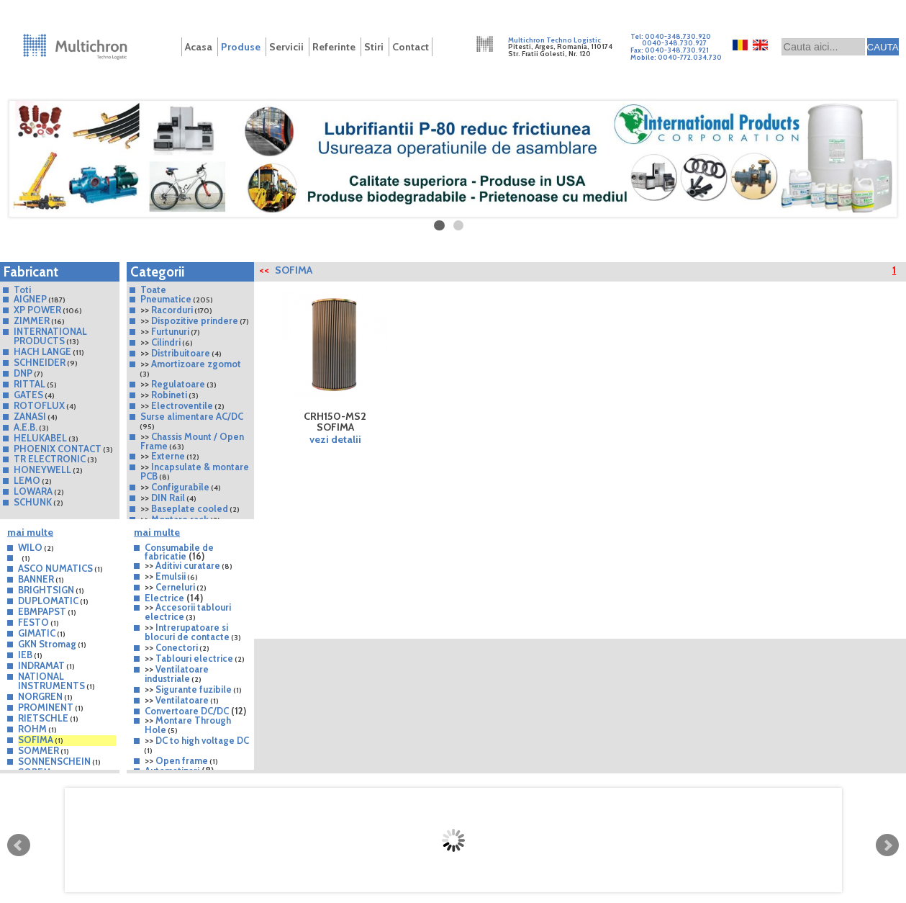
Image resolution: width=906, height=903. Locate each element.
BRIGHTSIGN (46, 590)
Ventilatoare (182, 700)
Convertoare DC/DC (187, 710)
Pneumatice (165, 299)
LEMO (27, 480)
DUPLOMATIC (48, 600)
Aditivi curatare (187, 565)
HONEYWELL (42, 469)
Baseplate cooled (189, 508)
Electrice (164, 597)
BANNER (36, 579)
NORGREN (40, 696)
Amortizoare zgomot (196, 363)
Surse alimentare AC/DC (191, 416)
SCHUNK (33, 502)
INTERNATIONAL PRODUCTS (50, 335)
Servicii (286, 46)
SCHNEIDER (39, 362)
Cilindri (166, 342)
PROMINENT (45, 707)
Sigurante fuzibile (193, 689)
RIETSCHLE (44, 718)
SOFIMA (35, 739)
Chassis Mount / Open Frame (192, 441)
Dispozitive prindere (194, 320)
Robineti (169, 394)
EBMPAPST (42, 611)
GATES (28, 394)
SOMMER (38, 750)
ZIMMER (32, 320)
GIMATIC (36, 633)
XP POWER (37, 309)
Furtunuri (170, 331)
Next (887, 845)
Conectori (176, 647)
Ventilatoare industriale (177, 673)
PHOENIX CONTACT (57, 448)
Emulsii (170, 576)
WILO (30, 547)
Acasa (198, 46)
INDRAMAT (41, 665)
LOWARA (33, 491)
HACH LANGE (42, 351)
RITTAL (29, 384)
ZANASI (30, 416)
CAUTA (883, 47)
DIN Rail (168, 497)
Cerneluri (175, 587)
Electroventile (182, 405)
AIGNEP (30, 299)
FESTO (33, 622)
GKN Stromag (47, 644)
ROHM (32, 728)
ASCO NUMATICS (55, 568)
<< (264, 270)
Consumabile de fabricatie (179, 552)
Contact (410, 46)
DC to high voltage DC (202, 740)
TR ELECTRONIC (50, 458)
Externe (168, 456)
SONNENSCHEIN (54, 761)
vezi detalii (335, 439)
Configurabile (180, 487)
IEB (25, 654)
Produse (241, 46)
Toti (22, 289)
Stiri (374, 46)
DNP (23, 373)
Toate (153, 289)
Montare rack (180, 519)
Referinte (333, 46)
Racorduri (172, 309)
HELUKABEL (40, 438)
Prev (18, 845)
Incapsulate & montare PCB (194, 471)
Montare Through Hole (188, 724)
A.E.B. (25, 427)
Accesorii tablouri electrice (188, 611)
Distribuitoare (180, 353)
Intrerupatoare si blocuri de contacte (187, 631)
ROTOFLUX (39, 405)
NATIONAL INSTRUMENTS (51, 680)
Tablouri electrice (194, 658)
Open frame (181, 760)
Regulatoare (178, 384)
